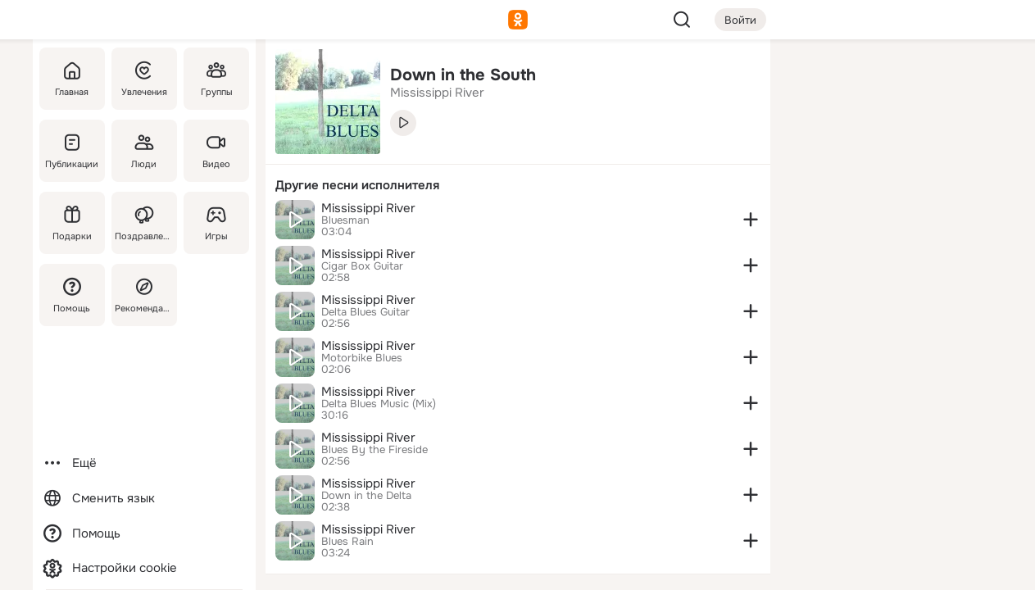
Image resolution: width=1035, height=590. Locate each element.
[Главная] (72, 79)
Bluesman (345, 220)
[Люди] (143, 151)
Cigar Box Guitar (362, 266)
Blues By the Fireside (374, 450)
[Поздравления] (143, 223)
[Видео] (215, 151)
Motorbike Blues (361, 358)
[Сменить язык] (144, 498)
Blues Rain (347, 541)
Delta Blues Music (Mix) (378, 404)
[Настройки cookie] (144, 568)
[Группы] (215, 79)
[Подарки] (72, 223)
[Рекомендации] (143, 295)
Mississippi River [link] (437, 92)
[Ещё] (144, 463)
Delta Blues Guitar (365, 312)
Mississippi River (368, 208)
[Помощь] (72, 295)
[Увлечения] (143, 79)
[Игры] (215, 223)
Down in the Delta (366, 496)
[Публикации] (72, 151)
